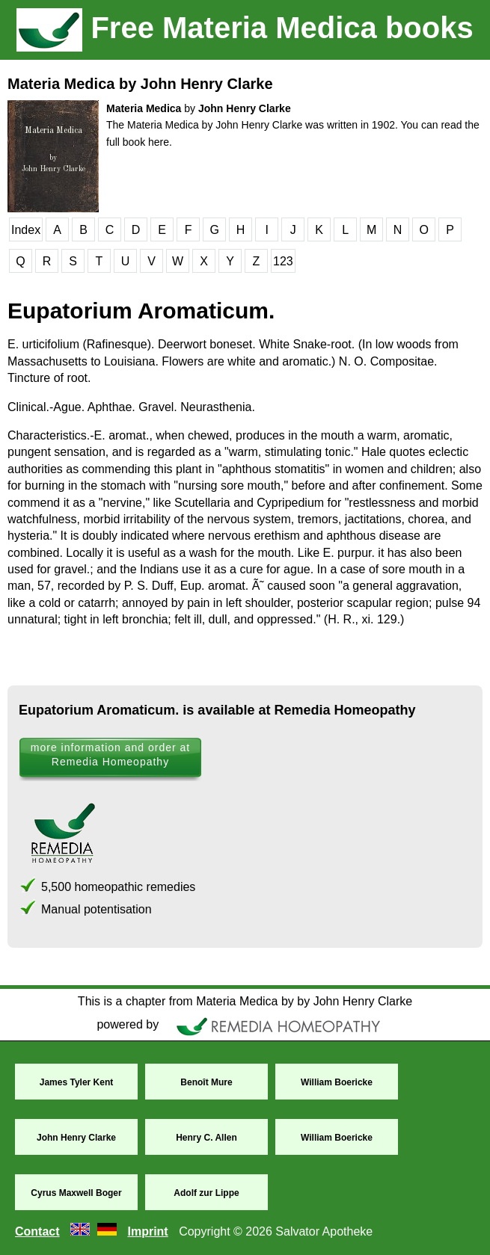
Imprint (147, 1231)
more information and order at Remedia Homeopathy (110, 754)
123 (283, 261)
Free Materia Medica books (244, 27)
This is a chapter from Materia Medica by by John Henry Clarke (245, 1001)
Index (25, 229)
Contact (37, 1231)
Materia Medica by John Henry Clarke (140, 83)
